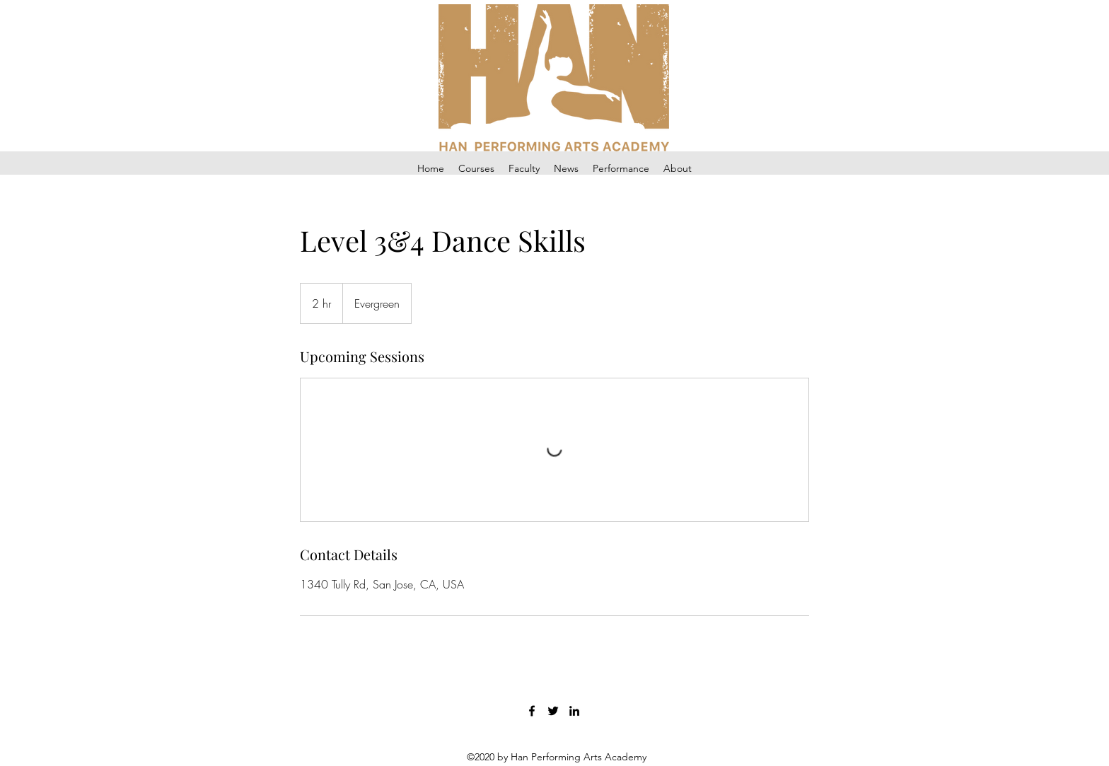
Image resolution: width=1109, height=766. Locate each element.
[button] (476, 169)
